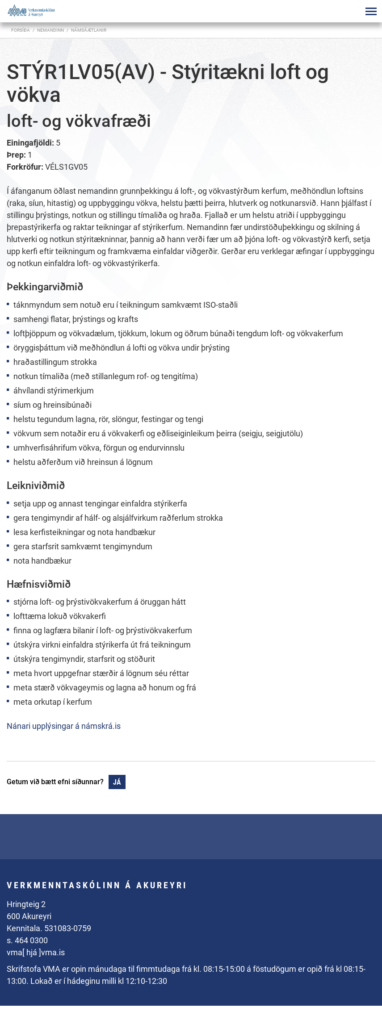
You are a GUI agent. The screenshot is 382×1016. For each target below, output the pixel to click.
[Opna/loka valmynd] (371, 11)
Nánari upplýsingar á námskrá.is (64, 726)
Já (117, 782)
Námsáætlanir (88, 30)
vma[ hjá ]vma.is (36, 952)
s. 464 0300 (27, 940)
